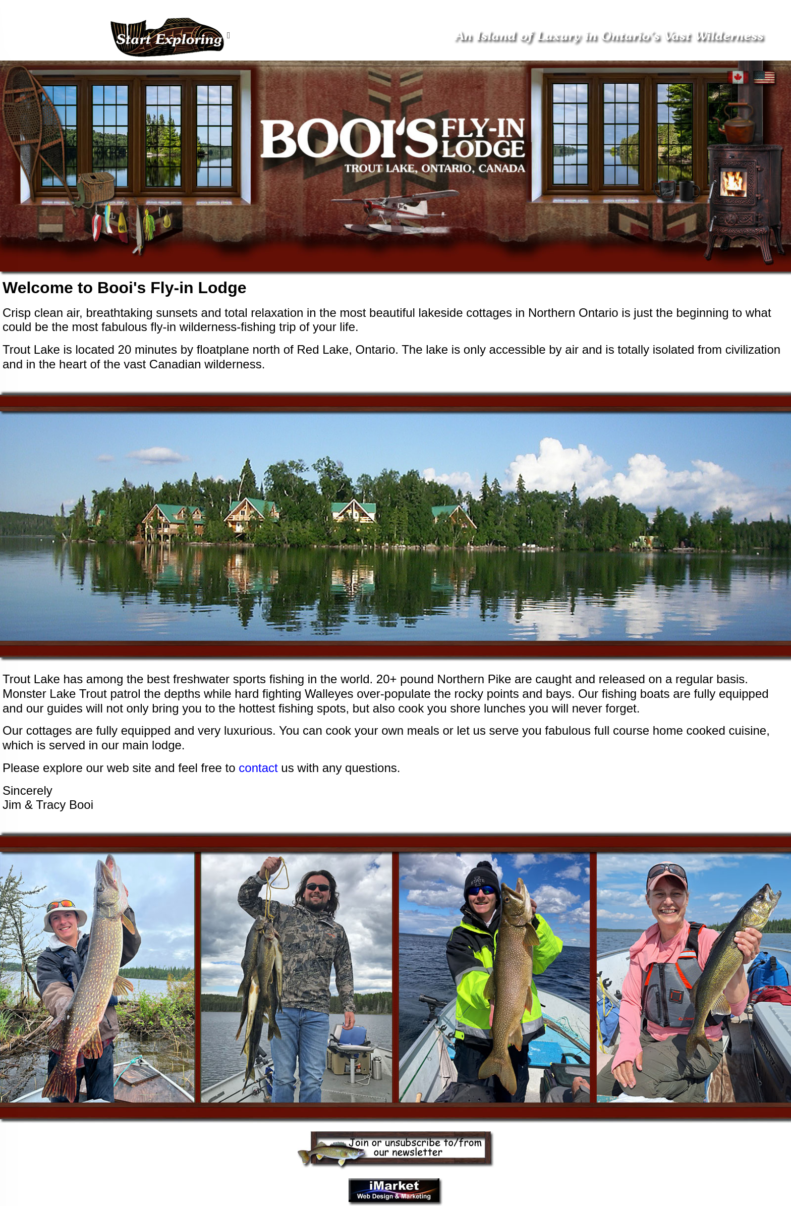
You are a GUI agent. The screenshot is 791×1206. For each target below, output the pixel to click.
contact (258, 768)
